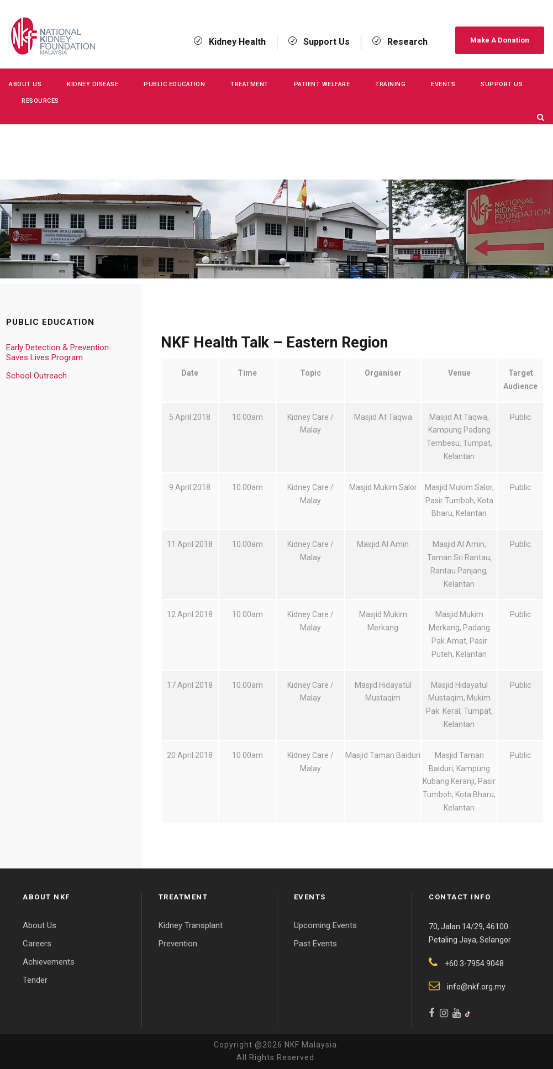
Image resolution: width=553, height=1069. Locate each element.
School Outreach (36, 376)
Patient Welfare (322, 84)
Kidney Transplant (191, 925)
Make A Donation (499, 40)
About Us (25, 84)
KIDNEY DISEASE (92, 84)
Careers (37, 944)
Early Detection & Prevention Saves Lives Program (57, 352)
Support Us (502, 84)
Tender (35, 980)
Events (443, 84)
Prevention (178, 944)
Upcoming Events (325, 925)
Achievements (49, 962)
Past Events (315, 944)
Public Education (174, 84)
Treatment (249, 84)
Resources (40, 100)
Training (390, 84)
